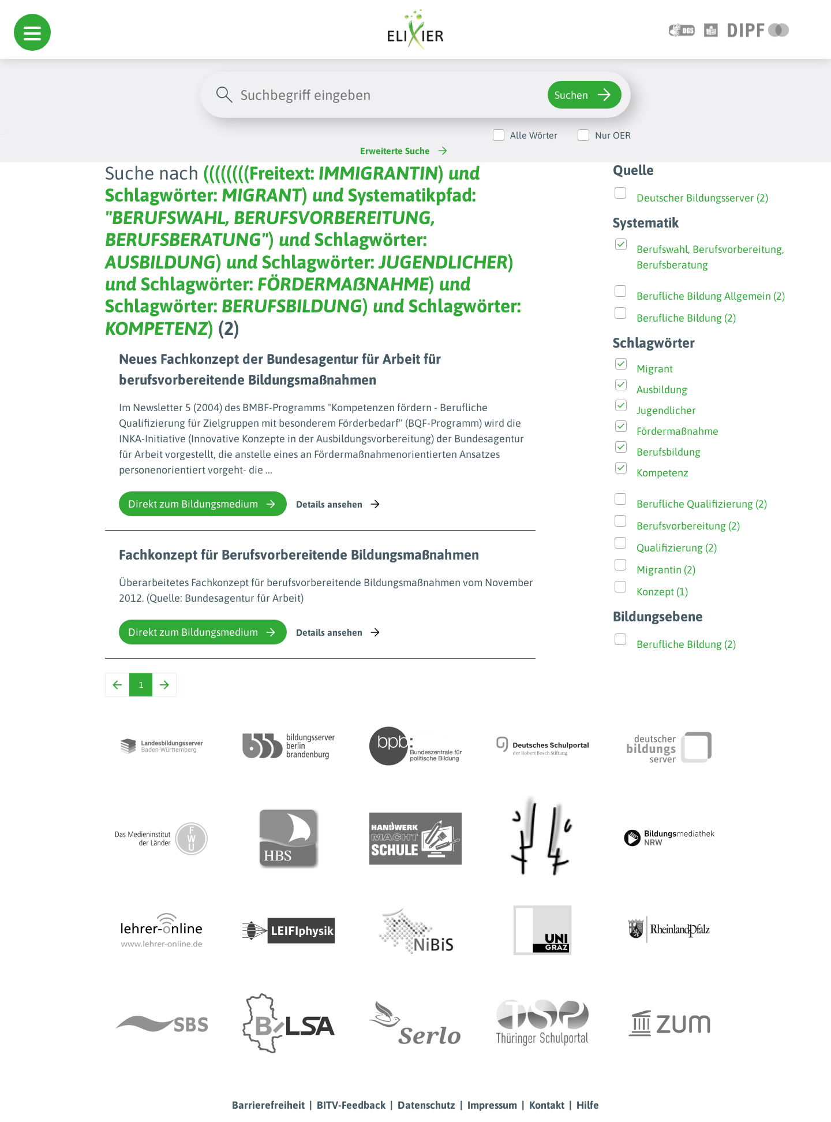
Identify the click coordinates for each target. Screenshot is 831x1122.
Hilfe (588, 1105)
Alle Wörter (533, 135)
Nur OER (613, 135)
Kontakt (546, 1105)
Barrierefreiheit (268, 1105)
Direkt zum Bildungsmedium (203, 504)
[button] (32, 32)
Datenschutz (426, 1105)
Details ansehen (339, 504)
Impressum (492, 1105)
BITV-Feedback (351, 1105)
